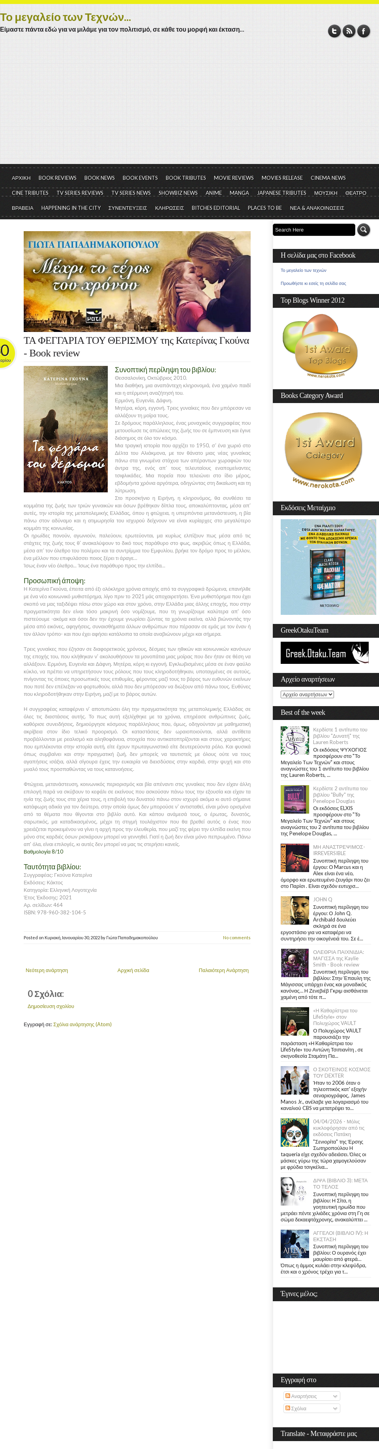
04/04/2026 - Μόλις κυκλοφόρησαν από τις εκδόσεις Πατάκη (338, 1127)
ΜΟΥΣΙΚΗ (326, 193)
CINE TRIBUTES (30, 193)
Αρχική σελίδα (133, 970)
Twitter (334, 31)
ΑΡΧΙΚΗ (21, 178)
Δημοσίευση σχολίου (51, 1006)
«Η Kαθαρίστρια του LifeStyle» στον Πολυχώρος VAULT (335, 1016)
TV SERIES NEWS (131, 193)
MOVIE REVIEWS (234, 178)
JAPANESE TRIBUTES (281, 193)
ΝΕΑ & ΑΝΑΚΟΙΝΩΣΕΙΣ (317, 208)
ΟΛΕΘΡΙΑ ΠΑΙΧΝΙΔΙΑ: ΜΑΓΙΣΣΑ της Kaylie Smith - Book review (338, 958)
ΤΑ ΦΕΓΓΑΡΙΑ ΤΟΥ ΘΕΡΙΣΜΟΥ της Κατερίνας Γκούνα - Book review (136, 347)
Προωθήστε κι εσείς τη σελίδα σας (313, 283)
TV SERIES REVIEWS (79, 193)
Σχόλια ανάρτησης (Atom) (82, 1024)
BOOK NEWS (99, 178)
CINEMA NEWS (328, 178)
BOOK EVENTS (140, 178)
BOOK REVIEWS (58, 178)
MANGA (239, 193)
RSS (349, 31)
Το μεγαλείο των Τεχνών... (65, 16)
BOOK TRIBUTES (186, 178)
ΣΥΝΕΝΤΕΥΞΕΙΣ (128, 208)
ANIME (214, 193)
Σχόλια (295, 1408)
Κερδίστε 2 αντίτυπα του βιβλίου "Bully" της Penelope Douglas (340, 794)
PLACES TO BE (265, 208)
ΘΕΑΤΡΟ (355, 193)
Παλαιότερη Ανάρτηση (224, 970)
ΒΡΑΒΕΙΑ (23, 208)
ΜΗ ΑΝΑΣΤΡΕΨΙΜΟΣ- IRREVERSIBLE (339, 850)
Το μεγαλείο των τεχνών (303, 270)
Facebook (363, 31)
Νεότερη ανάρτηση (47, 970)
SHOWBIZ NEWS (178, 193)
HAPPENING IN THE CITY (71, 208)
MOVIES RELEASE (282, 178)
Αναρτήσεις (301, 1396)
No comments (237, 937)
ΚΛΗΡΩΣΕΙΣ (169, 208)
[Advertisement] (189, 104)
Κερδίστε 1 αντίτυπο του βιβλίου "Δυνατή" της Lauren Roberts (340, 735)
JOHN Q (322, 899)
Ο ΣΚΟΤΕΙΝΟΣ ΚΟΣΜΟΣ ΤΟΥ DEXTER (342, 1072)
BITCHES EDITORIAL (216, 208)
